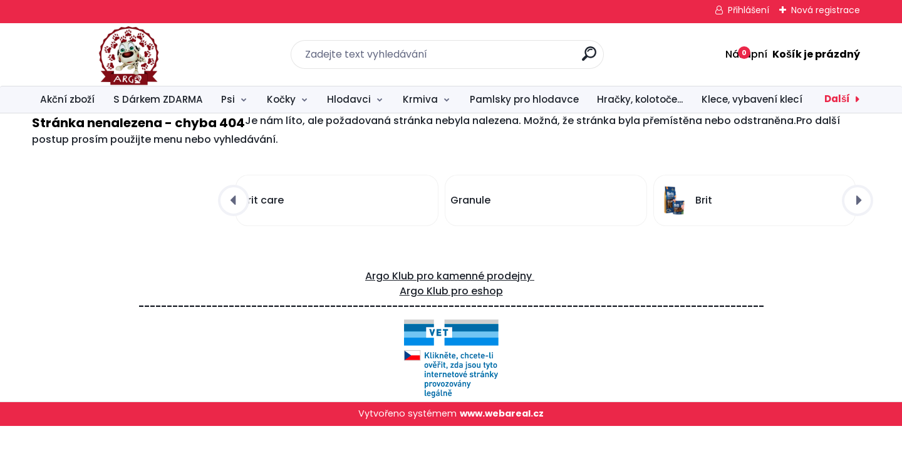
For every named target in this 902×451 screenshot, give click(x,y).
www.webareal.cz (502, 413)
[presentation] (233, 200)
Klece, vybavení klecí (752, 99)
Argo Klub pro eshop (451, 291)
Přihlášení (748, 10)
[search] (589, 58)
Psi (228, 99)
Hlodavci (349, 99)
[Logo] (108, 54)
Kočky (281, 99)
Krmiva (420, 99)
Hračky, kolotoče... (640, 99)
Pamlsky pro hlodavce (524, 99)
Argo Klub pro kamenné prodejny (449, 276)
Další (837, 98)
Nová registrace (825, 10)
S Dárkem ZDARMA (158, 99)
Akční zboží (67, 99)
